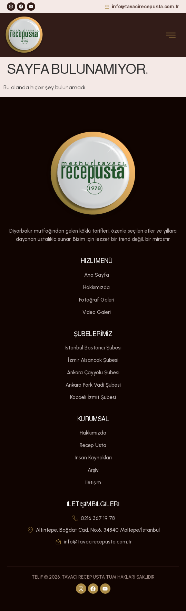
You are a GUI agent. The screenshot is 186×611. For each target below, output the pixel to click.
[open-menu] (171, 35)
